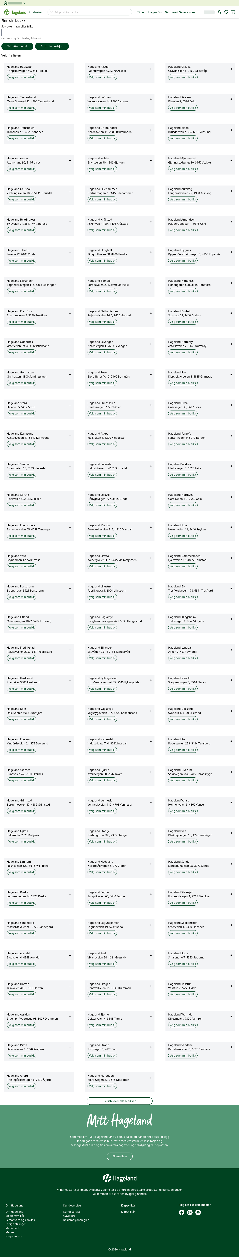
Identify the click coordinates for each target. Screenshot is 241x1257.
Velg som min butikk (21, 77)
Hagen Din (155, 12)
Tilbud (141, 12)
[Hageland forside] (15, 12)
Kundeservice (72, 1212)
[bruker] (219, 12)
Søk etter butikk (17, 46)
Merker (10, 1232)
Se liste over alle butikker (120, 1101)
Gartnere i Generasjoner (181, 12)
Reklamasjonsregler (76, 1220)
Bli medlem (119, 1156)
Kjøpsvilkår (128, 1212)
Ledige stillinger (15, 1224)
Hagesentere (13, 1236)
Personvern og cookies (20, 1220)
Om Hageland (14, 1212)
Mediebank (12, 1228)
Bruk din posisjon (52, 46)
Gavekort (69, 1216)
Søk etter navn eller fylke (34, 30)
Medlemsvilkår (14, 1216)
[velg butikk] (16, 3)
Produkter (35, 12)
